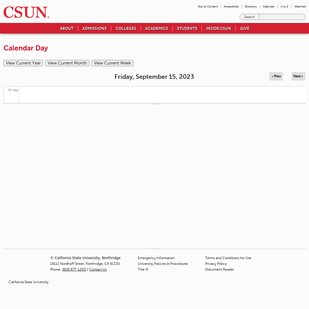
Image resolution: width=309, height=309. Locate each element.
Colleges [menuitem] (126, 28)
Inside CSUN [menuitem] (218, 28)
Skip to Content (208, 6)
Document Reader (219, 269)
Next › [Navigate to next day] (298, 76)
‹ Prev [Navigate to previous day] (276, 76)
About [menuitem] (66, 28)
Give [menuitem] (244, 28)
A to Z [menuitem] (284, 6)
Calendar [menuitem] (269, 6)
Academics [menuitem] (156, 28)
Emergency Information (156, 258)
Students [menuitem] (187, 28)
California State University (28, 282)
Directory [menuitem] (251, 6)
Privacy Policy (216, 264)
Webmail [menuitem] (300, 6)
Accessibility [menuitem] (231, 6)
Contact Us (98, 269)
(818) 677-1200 (74, 269)
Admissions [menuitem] (94, 28)
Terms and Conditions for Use (228, 258)
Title (143, 269)
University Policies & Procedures (163, 264)
